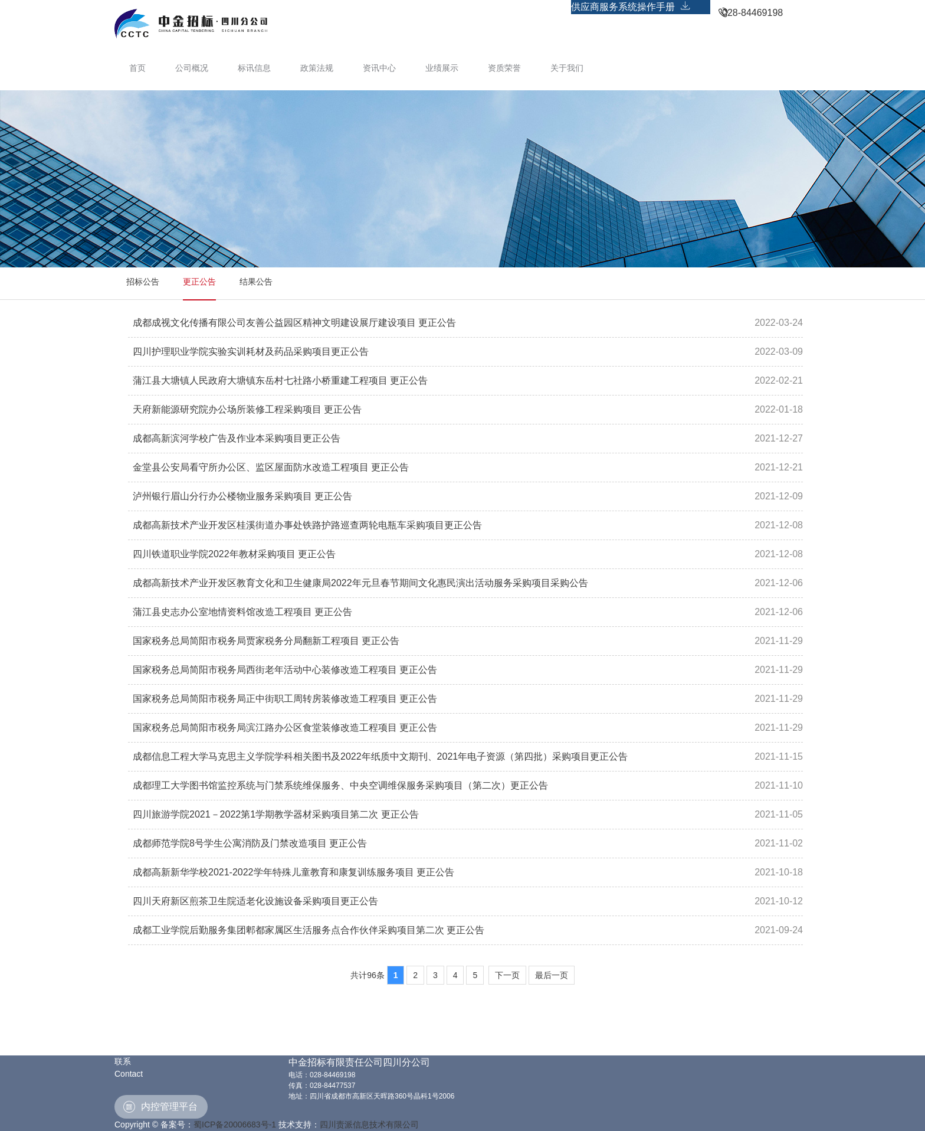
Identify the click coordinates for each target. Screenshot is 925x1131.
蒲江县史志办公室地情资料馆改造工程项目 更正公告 (242, 612)
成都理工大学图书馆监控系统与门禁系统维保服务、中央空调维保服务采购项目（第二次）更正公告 (340, 785)
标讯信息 (254, 68)
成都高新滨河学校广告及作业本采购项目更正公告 (236, 438)
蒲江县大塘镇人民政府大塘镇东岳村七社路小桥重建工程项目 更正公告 (280, 380)
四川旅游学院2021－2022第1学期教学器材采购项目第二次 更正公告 (276, 814)
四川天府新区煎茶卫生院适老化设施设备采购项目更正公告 (255, 901)
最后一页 (551, 975)
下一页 (507, 975)
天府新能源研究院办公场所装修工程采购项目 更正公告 (247, 409)
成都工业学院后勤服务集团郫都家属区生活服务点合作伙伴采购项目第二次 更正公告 (308, 930)
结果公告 (256, 281)
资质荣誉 (504, 68)
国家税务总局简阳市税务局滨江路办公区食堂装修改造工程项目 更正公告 (285, 728)
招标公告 (142, 281)
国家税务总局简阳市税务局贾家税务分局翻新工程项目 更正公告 (266, 641)
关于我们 (566, 68)
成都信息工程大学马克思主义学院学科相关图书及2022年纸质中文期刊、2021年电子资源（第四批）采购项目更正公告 (380, 756)
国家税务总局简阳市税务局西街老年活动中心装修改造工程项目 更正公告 (285, 670)
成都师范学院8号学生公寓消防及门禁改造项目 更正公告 (250, 843)
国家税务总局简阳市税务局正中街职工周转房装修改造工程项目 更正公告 (285, 699)
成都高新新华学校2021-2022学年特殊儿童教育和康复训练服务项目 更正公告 (293, 872)
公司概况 (191, 68)
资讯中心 (379, 68)
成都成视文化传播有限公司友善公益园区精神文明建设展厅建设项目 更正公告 (294, 323)
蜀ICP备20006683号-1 (234, 1124)
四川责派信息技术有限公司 (369, 1124)
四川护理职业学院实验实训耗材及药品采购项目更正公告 (251, 352)
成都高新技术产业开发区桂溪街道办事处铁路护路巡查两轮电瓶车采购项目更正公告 (307, 525)
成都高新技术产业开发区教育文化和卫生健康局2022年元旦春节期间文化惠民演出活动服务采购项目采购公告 (360, 583)
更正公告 (199, 281)
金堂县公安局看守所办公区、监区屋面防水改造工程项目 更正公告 (271, 467)
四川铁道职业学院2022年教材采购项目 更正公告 (234, 554)
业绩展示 (441, 68)
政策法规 (316, 68)
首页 (137, 68)
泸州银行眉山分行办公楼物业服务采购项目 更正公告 (242, 496)
